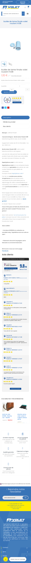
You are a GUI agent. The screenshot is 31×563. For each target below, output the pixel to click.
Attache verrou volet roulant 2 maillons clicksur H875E (22, 416)
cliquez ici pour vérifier (8, 485)
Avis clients (7, 126)
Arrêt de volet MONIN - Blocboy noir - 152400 (7, 415)
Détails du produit (9, 122)
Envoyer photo (22, 2)
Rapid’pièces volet (17, 173)
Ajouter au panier (9, 92)
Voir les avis (17, 102)
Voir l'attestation (11, 268)
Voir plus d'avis (15, 388)
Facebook (5, 251)
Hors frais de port (16, 76)
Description (7, 118)
